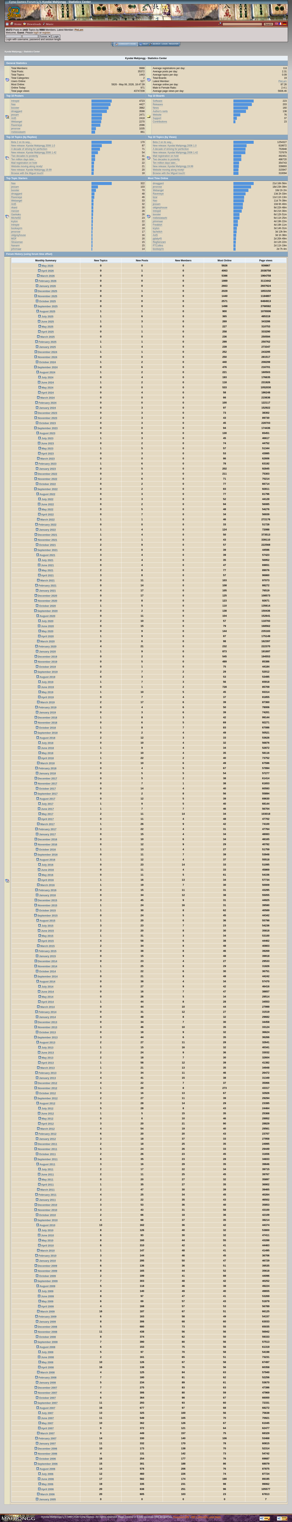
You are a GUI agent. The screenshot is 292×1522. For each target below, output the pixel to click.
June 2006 (46, 1479)
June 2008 (46, 1357)
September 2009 (46, 1281)
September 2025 (46, 306)
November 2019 (45, 661)
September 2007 (46, 1402)
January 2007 (46, 1443)
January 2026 (46, 286)
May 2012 (45, 1118)
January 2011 (46, 1199)
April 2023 (46, 453)
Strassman (17, 242)
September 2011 (46, 1159)
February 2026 (45, 280)
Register (173, 44)
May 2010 (45, 1240)
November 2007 (45, 1392)
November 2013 (45, 1027)
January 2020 (46, 651)
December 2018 (45, 717)
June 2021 (46, 565)
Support (157, 118)
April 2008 (46, 1367)
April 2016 (46, 880)
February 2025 (45, 341)
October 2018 (46, 727)
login (36, 32)
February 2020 (45, 646)
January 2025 (46, 346)
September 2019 (46, 671)
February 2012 (45, 1133)
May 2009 (45, 1301)
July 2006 (45, 1473)
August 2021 (45, 555)
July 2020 (45, 621)
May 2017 (45, 814)
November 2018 (45, 722)
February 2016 (45, 890)
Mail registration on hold (24, 162)
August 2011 (45, 1164)
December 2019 (45, 656)
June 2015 (46, 930)
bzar (155, 197)
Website (157, 114)
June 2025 (46, 321)
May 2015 (45, 935)
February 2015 (45, 951)
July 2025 (45, 316)
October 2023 (46, 423)
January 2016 (46, 895)
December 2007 (45, 1387)
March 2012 (46, 1128)
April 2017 (46, 819)
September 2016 (46, 854)
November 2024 (45, 357)
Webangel (16, 121)
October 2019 (46, 666)
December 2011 (45, 1144)
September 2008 (46, 1342)
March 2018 (46, 763)
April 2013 (46, 1062)
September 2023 (46, 428)
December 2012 (45, 1083)
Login (164, 44)
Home (16, 24)
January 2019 (46, 712)
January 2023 (46, 468)
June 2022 (46, 504)
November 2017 (45, 783)
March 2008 (46, 1372)
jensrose (15, 128)
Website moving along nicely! (27, 166)
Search (156, 44)
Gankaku (16, 214)
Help (145, 44)
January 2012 (46, 1138)
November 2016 (45, 844)
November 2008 (45, 1331)
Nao (13, 104)
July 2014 (45, 986)
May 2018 (45, 753)
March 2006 (46, 1494)
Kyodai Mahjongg (13, 52)
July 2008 (45, 1352)
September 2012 (46, 1098)
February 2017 (45, 829)
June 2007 (46, 1418)
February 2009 (45, 1316)
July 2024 (45, 377)
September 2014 (46, 976)
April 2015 (46, 940)
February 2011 (45, 1194)
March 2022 (46, 519)
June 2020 (46, 626)
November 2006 (45, 1453)
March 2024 (46, 397)
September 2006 (46, 1463)
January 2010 (46, 1260)
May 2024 (45, 387)
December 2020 (45, 595)
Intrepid (15, 101)
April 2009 (46, 1306)
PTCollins (158, 245)
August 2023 (45, 433)
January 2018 (46, 773)
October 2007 (46, 1397)
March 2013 (46, 1067)
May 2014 (45, 996)
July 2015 (45, 925)
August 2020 (45, 616)
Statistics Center (32, 52)
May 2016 (45, 874)
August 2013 (45, 1042)
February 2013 (45, 1072)
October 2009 (46, 1276)
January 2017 (46, 834)
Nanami (15, 245)
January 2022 (46, 529)
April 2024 (46, 392)
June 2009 (46, 1296)
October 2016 (46, 849)
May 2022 (45, 509)
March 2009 (46, 1311)
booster (15, 107)
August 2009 (45, 1286)
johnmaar (16, 249)
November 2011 (45, 1149)
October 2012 (46, 1093)
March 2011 (46, 1189)
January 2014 (46, 1017)
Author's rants (160, 111)
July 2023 (45, 438)
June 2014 (46, 991)
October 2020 (46, 605)
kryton (14, 221)
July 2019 (45, 682)
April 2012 (46, 1123)
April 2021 (46, 575)
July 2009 (45, 1291)
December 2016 (45, 839)
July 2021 (45, 560)
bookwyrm (16, 228)
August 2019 (45, 676)
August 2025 (45, 311)
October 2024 (46, 362)
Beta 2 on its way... (21, 142)
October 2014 (46, 971)
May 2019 (45, 692)
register (46, 32)
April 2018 (46, 758)
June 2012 (46, 1113)
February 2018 (45, 768)
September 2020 (46, 610)
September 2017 (46, 793)
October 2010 (46, 1215)
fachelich (157, 231)
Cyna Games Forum (22, 1)
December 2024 (45, 352)
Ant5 (13, 118)
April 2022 (46, 514)
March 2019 (46, 702)
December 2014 (45, 961)
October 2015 (46, 910)
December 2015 (45, 900)
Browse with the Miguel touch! (27, 173)
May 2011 (45, 1179)
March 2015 (46, 946)
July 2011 (45, 1169)
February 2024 (45, 402)
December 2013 (45, 1022)
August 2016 (45, 859)
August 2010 (45, 1225)
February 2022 (45, 524)
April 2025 (46, 331)
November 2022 (45, 478)
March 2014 (46, 1006)
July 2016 (45, 864)
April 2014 (46, 1001)
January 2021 (46, 590)
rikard (14, 207)
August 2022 (45, 494)
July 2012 (45, 1108)
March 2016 (46, 885)
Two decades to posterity (24, 156)
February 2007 (45, 1438)
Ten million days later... (23, 159)
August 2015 (45, 920)
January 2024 (46, 407)
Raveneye (16, 125)
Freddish (157, 224)
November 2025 (45, 296)
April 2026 (46, 270)
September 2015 (46, 915)
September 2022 (46, 489)
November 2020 (45, 600)
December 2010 (45, 1204)
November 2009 (45, 1270)
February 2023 (45, 463)
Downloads (32, 24)
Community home (127, 44)
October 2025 (46, 301)
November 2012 (45, 1088)
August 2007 (45, 1407)
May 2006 (45, 1484)
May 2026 (45, 265)
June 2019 (46, 687)
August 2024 (45, 372)
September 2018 (46, 732)
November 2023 (45, 418)
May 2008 (45, 1362)
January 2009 (46, 1321)
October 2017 (46, 788)
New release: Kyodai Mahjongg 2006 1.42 (33, 152)
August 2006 (45, 1468)
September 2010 (46, 1220)
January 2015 (46, 956)
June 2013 (46, 1052)
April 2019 (46, 697)
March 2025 (46, 336)
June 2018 (46, 748)
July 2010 (45, 1230)
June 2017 (46, 808)
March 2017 (46, 824)
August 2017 (45, 798)
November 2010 (45, 1210)
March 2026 (46, 275)
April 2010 (46, 1245)
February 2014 (45, 1012)
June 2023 (46, 443)
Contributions (160, 121)
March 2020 (46, 641)
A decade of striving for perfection (29, 149)
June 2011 (46, 1174)
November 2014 (45, 966)
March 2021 (46, 580)
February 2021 (45, 585)
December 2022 (45, 473)
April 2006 (46, 1489)
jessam (15, 114)
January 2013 (46, 1078)
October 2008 (46, 1336)
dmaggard (16, 111)
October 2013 (46, 1032)
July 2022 (45, 499)
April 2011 (46, 1184)
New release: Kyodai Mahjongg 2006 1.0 (33, 145)
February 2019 (45, 707)
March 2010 (46, 1250)
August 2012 (45, 1103)
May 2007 (45, 1423)
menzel (15, 211)
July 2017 (45, 803)
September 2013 (46, 1037)
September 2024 (46, 367)
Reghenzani (159, 242)
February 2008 (45, 1377)
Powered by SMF (181, 1517)
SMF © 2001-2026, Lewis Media (206, 1517)
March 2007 (46, 1433)
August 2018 (45, 737)
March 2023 (46, 458)
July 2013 (45, 1047)
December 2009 (45, 1265)
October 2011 (46, 1154)
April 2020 (46, 636)
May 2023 (45, 448)
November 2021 (45, 539)
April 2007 (46, 1428)
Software (157, 101)
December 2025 (45, 291)
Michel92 (16, 217)
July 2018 (45, 742)
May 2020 (45, 631)
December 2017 (45, 778)
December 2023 (45, 412)
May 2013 (45, 1057)
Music (48, 24)
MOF (14, 238)
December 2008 (45, 1326)
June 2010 (46, 1235)
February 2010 (45, 1255)
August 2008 (45, 1347)
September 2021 (46, 550)
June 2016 (46, 869)
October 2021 (46, 544)
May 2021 (45, 570)
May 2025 (45, 326)
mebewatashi (18, 132)
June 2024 (46, 382)
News (156, 107)
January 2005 (46, 1499)
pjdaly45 (157, 238)
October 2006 (46, 1458)
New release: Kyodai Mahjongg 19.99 (31, 169)
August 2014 (45, 981)
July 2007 (45, 1413)
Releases (158, 104)
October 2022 (46, 484)
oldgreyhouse (18, 235)
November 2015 (45, 905)
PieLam (79, 29)
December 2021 (45, 534)
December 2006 (45, 1448)
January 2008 (46, 1382)
